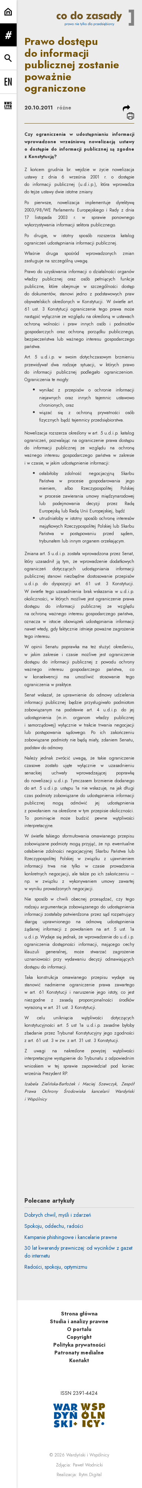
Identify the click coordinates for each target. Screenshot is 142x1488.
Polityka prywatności (79, 1344)
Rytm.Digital (90, 1474)
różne (64, 107)
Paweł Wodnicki (88, 1465)
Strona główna (79, 1313)
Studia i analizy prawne (79, 1321)
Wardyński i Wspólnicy (87, 1455)
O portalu (79, 1329)
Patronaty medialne (79, 1352)
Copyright (79, 1337)
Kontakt (79, 1360)
